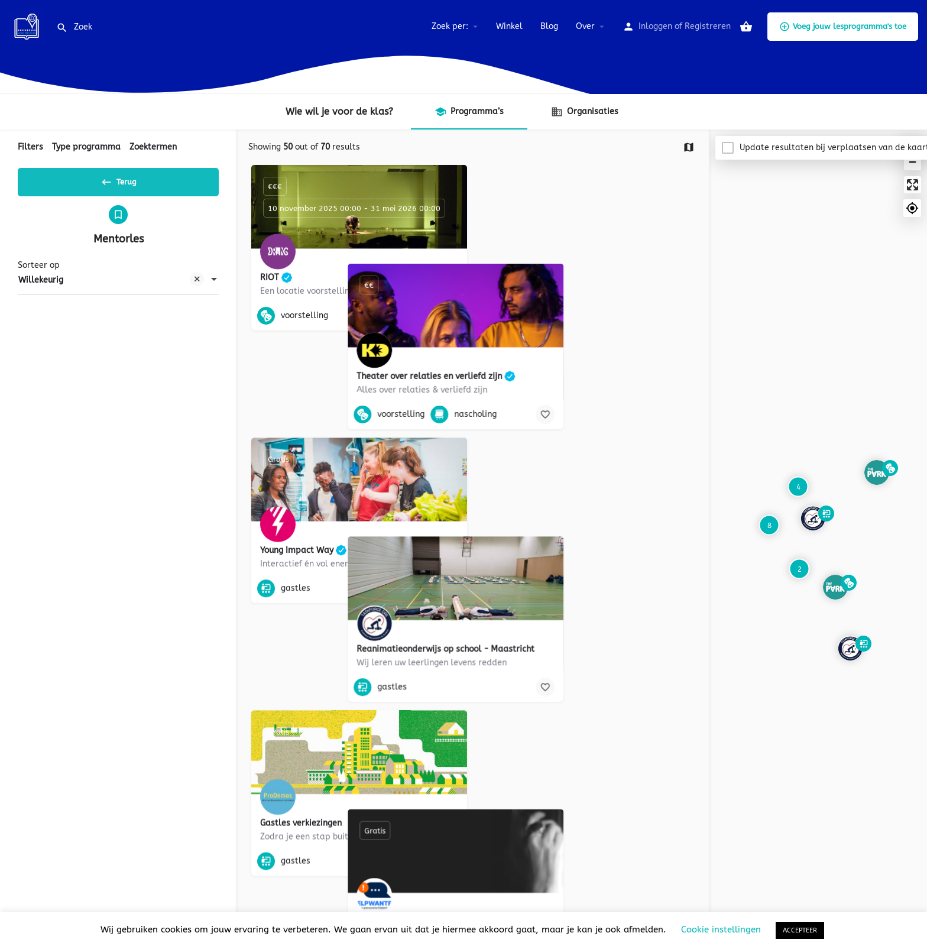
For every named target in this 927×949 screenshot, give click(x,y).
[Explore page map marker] (850, 648)
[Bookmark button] (448, 315)
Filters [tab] (30, 147)
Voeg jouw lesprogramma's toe (842, 26)
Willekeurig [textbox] (111, 285)
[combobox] (118, 284)
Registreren (708, 26)
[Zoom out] (912, 161)
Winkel (509, 26)
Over (585, 26)
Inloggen (655, 26)
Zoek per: (450, 26)
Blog (549, 26)
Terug (118, 180)
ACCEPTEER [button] (800, 930)
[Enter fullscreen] (912, 184)
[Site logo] (28, 26)
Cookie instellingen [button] (721, 929)
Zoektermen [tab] (153, 147)
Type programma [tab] (86, 147)
